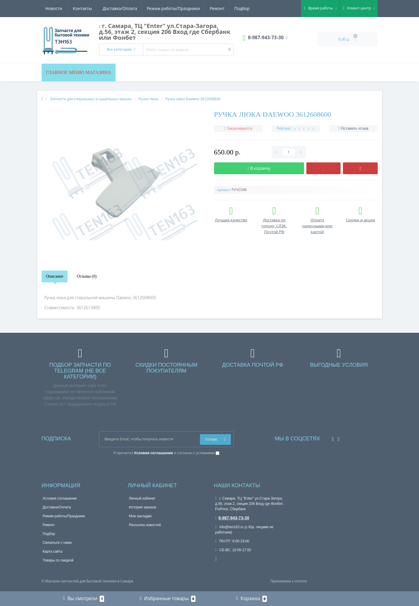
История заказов (142, 507)
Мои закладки (140, 516)
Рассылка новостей (145, 525)
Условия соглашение (60, 498)
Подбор (187, 8)
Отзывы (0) (86, 276)
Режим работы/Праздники (117, 8)
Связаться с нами (57, 543)
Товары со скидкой (58, 560)
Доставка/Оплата (62, 8)
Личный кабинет (142, 498)
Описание (54, 276)
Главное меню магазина (78, 72)
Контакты (242, 8)
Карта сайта (53, 551)
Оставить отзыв (355, 128)
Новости (214, 8)
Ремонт (161, 8)
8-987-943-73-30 (232, 518)
